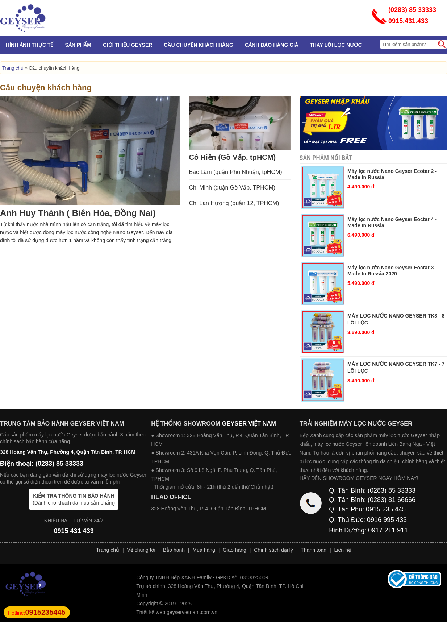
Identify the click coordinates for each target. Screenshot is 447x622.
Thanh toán (313, 550)
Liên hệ (342, 550)
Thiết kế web (150, 612)
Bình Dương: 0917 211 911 (368, 530)
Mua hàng (204, 550)
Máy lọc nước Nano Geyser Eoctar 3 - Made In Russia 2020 (392, 271)
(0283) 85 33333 (412, 9)
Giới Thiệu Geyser (127, 45)
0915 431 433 (74, 531)
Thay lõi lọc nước (336, 45)
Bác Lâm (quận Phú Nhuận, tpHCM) (235, 172)
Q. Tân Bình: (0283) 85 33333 (372, 490)
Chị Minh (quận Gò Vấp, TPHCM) (232, 187)
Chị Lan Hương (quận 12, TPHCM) (234, 203)
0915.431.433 (408, 21)
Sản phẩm (78, 45)
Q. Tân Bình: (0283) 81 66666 (372, 499)
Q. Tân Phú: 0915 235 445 (367, 509)
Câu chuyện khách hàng (198, 45)
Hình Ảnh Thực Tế (29, 45)
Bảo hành (174, 550)
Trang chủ (13, 68)
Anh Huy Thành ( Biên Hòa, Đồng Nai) (78, 213)
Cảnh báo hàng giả (271, 45)
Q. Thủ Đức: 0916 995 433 (368, 519)
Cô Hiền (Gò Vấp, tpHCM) (232, 157)
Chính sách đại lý (273, 550)
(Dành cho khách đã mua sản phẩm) (74, 499)
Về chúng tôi (141, 550)
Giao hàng (234, 550)
